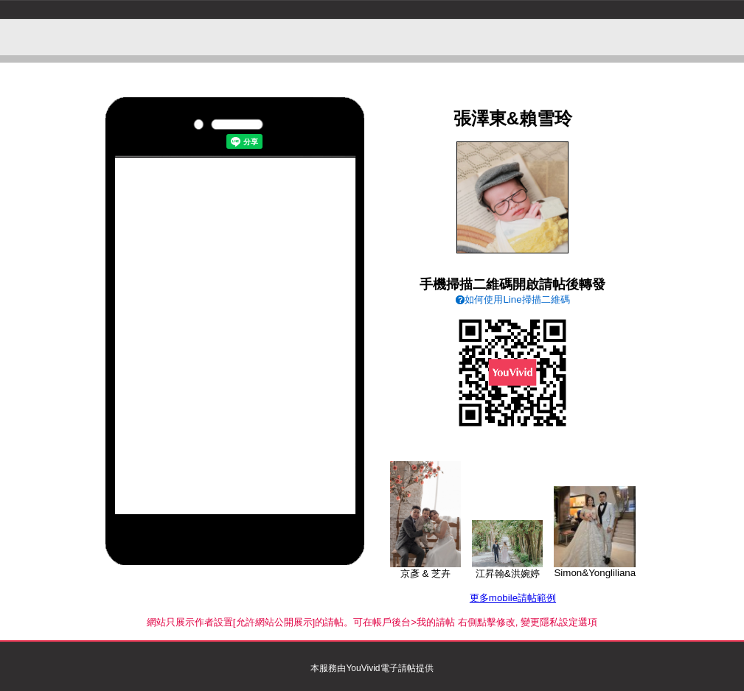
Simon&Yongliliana (595, 568)
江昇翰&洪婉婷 (507, 568)
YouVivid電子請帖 (380, 668)
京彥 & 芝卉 (425, 568)
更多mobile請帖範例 (513, 597)
